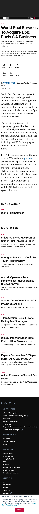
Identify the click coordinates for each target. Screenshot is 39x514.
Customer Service (9, 441)
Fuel (3, 23)
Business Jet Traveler (11, 421)
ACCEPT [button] (19, 510)
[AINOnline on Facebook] (1, 403)
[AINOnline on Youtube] (5, 403)
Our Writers (7, 485)
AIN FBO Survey (9, 413)
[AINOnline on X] (10, 403)
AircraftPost (8, 418)
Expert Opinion (8, 456)
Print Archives (7, 453)
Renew (5, 444)
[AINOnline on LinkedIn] (14, 403)
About (5, 482)
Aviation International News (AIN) (15, 416)
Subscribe (6, 439)
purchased (29, 158)
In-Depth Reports (9, 459)
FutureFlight (7, 424)
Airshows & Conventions (11, 467)
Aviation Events (8, 470)
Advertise (7, 493)
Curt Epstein (9, 83)
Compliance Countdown (11, 473)
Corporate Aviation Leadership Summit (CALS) (20, 427)
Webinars (6, 464)
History (5, 487)
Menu (31, 18)
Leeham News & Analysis (13, 430)
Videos (5, 462)
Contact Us (6, 490)
